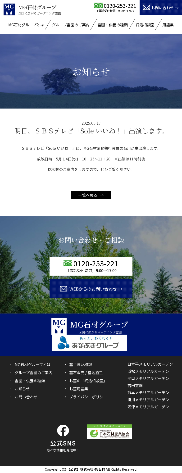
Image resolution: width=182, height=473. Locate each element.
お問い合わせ (26, 397)
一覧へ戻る (88, 195)
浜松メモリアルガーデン (148, 371)
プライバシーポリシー (88, 397)
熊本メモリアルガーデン (148, 392)
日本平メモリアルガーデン (150, 364)
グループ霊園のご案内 (71, 24)
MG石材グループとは (26, 24)
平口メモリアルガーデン (148, 378)
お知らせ (22, 388)
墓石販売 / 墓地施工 (86, 372)
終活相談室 (145, 24)
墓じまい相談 (80, 364)
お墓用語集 (78, 388)
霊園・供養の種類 (112, 24)
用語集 (168, 24)
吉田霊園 (135, 385)
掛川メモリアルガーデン (148, 399)
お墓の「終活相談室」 (88, 380)
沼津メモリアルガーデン (148, 406)
